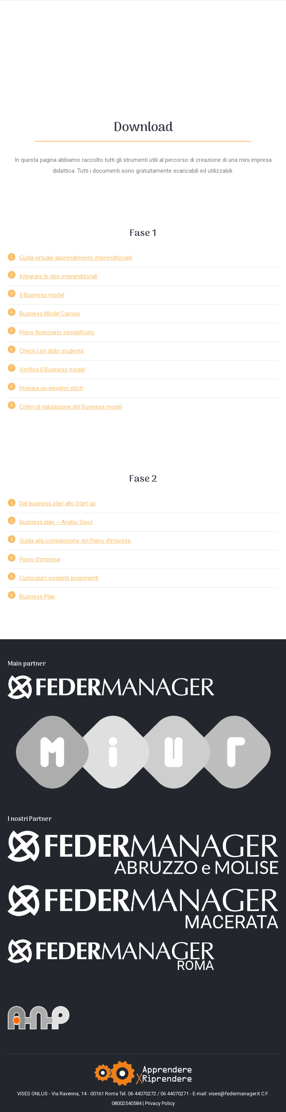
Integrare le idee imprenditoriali (58, 276)
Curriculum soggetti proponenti (58, 577)
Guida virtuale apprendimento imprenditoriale (76, 257)
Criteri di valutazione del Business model (70, 406)
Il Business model (41, 294)
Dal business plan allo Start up (57, 503)
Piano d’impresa (39, 559)
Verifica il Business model (52, 369)
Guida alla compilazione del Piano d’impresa (75, 540)
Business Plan (37, 596)
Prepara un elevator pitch (51, 388)
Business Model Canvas (49, 313)
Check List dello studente (51, 350)
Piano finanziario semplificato (57, 332)
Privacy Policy (160, 1103)
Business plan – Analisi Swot (56, 522)
